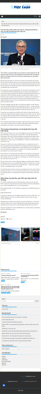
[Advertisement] (20, 256)
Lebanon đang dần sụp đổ (8, 319)
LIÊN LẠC (4, 365)
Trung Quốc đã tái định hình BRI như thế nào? (12, 322)
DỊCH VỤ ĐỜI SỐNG (6, 361)
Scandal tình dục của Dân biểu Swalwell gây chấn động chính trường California (19, 331)
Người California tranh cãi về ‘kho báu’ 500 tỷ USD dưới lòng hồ (16, 333)
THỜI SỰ (2, 222)
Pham (3, 34)
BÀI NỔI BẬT (4, 292)
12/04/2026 (4, 273)
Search (3, 299)
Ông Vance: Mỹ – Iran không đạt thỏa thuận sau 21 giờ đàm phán (16, 336)
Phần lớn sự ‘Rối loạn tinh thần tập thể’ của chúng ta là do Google (10, 236)
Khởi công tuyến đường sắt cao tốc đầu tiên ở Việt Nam (14, 317)
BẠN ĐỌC (4, 363)
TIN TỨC (4, 356)
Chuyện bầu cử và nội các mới (9, 328)
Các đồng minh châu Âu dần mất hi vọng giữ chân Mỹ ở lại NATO (16, 340)
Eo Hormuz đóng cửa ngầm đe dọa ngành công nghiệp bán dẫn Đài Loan (18, 338)
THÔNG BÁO (4, 360)
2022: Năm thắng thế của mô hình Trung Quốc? (30, 236)
